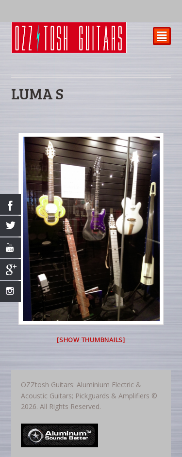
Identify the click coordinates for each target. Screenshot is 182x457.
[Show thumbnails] (91, 339)
